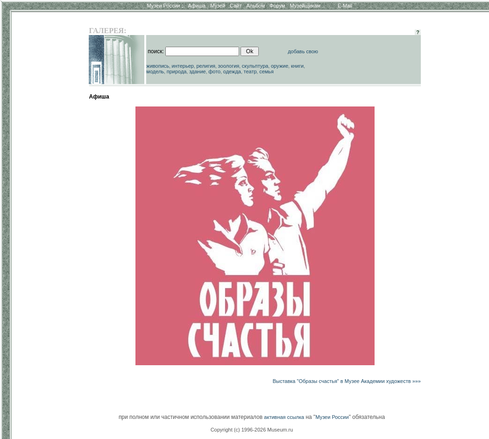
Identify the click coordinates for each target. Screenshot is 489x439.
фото (214, 71)
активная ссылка (284, 417)
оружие (279, 66)
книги (297, 66)
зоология (229, 66)
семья (266, 71)
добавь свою (303, 51)
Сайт (235, 5)
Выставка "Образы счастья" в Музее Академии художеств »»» (347, 381)
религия (206, 66)
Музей (217, 5)
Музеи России (165, 5)
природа (177, 71)
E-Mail (345, 5)
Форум (277, 5)
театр (250, 71)
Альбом (256, 5)
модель (155, 71)
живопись (157, 66)
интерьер (183, 66)
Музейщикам (305, 5)
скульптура (255, 66)
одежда (232, 71)
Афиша (197, 5)
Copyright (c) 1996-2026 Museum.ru (252, 429)
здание (197, 71)
